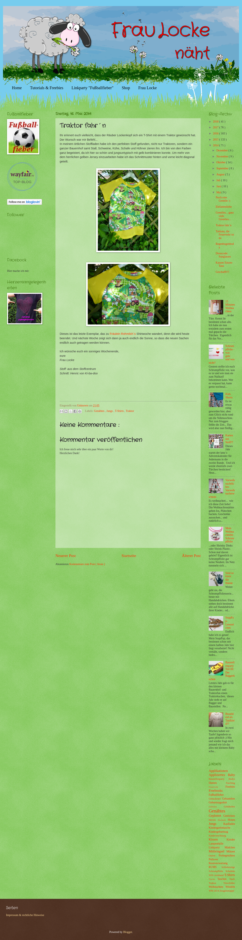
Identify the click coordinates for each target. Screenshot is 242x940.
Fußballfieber (216, 794)
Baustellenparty (218, 779)
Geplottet (216, 816)
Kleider (231, 839)
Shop (126, 88)
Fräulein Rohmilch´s (123, 333)
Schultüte (230, 871)
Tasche (213, 879)
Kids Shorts (229, 396)
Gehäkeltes (229, 806)
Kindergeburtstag (218, 831)
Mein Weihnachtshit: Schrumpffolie (229, 535)
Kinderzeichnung (217, 835)
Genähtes (99, 410)
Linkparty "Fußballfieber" (93, 88)
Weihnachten (217, 886)
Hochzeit (223, 820)
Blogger (127, 932)
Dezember (222, 150)
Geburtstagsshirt (218, 802)
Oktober (221, 162)
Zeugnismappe (227, 890)
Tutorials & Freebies (46, 88)
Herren (213, 820)
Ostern (214, 855)
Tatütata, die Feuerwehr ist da (225, 235)
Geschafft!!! (222, 271)
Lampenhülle (216, 843)
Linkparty (217, 847)
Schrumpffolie (217, 871)
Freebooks (216, 790)
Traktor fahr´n (223, 225)
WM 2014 (214, 890)
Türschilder (229, 883)
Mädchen (230, 847)
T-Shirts (119, 410)
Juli (218, 180)
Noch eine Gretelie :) (223, 199)
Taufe (232, 879)
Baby (231, 775)
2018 (216, 121)
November (222, 156)
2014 (216, 145)
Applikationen (218, 771)
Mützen (230, 851)
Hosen (231, 819)
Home (17, 88)
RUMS (215, 867)
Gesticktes (229, 815)
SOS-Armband (216, 875)
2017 (216, 127)
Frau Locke (147, 88)
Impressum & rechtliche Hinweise (25, 915)
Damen (217, 782)
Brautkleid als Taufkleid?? (230, 718)
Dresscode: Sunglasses (223, 255)
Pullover (213, 859)
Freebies (230, 786)
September (222, 168)
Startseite (129, 556)
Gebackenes (215, 798)
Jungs (110, 410)
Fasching (230, 783)
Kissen (218, 839)
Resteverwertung (218, 863)
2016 (216, 133)
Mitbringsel (217, 851)
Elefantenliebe (224, 206)
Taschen (223, 878)
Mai (219, 192)
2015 (216, 139)
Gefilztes (216, 806)
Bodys (231, 779)
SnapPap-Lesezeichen (229, 622)
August (220, 174)
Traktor (130, 410)
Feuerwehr (217, 787)
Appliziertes (218, 775)
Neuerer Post (65, 556)
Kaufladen (229, 823)
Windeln (230, 886)
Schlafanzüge (228, 867)
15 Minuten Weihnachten (230, 306)
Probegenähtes (227, 855)
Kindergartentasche (219, 827)
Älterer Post (191, 556)
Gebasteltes (228, 798)
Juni (219, 186)
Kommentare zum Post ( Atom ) (87, 564)
